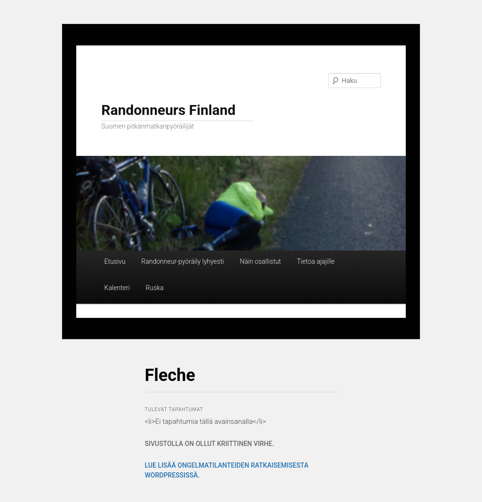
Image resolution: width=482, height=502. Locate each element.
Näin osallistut (260, 261)
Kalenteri (117, 287)
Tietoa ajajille (316, 261)
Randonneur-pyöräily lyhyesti (182, 261)
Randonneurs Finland (168, 110)
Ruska (155, 287)
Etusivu (115, 261)
